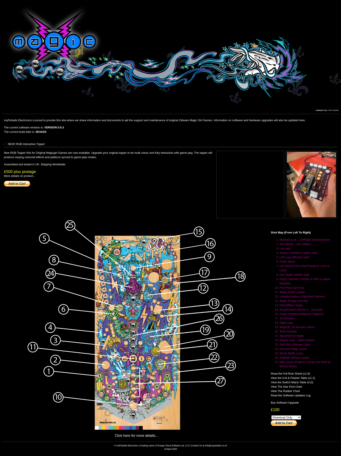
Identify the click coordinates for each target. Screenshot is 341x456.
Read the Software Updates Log (290, 395)
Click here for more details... (136, 435)
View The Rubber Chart (285, 391)
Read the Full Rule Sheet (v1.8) (290, 373)
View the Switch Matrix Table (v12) (292, 382)
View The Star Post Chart (286, 386)
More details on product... (19, 176)
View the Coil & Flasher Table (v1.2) (293, 378)
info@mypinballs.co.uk (216, 445)
